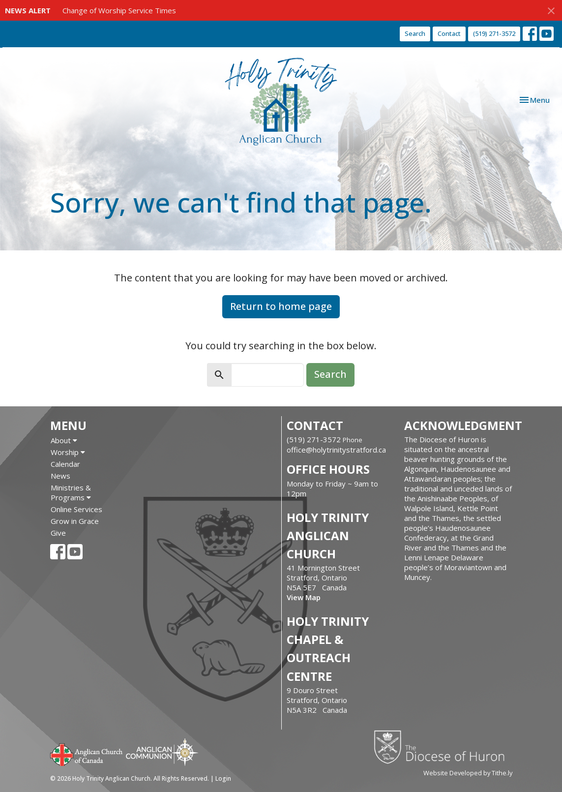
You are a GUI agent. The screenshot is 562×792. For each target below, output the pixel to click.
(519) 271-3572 (494, 33)
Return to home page (281, 306)
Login (223, 778)
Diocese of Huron (442, 747)
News (60, 476)
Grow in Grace (75, 521)
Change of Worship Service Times (119, 10)
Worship (68, 452)
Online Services (76, 509)
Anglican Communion (162, 752)
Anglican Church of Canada (86, 753)
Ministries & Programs (71, 492)
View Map (304, 597)
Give (58, 533)
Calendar (65, 464)
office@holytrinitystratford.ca (336, 450)
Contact (449, 33)
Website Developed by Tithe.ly (467, 773)
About (64, 440)
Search (415, 33)
